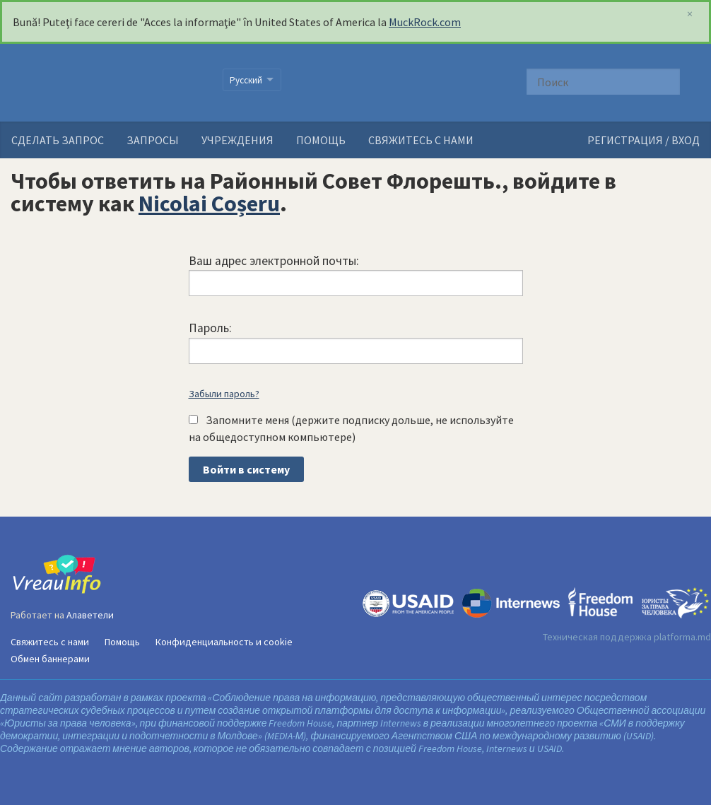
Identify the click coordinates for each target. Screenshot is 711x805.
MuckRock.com (425, 22)
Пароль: (210, 328)
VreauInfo (108, 82)
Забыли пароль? (224, 393)
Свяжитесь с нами (421, 140)
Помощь (321, 140)
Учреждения (237, 140)
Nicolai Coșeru (209, 203)
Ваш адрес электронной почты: (274, 261)
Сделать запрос (57, 140)
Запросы (153, 140)
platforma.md (682, 636)
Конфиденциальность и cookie (224, 641)
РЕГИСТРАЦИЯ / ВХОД (643, 140)
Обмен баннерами (50, 658)
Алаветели (90, 615)
